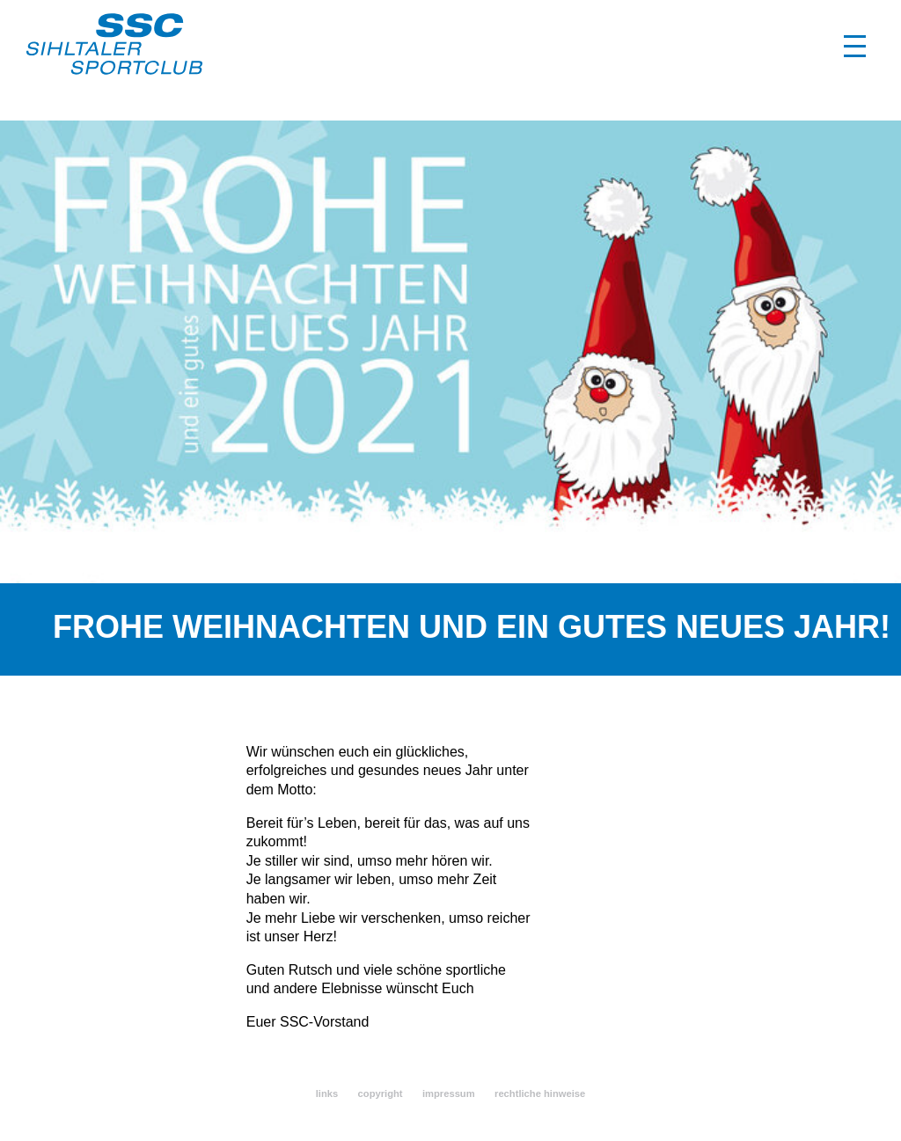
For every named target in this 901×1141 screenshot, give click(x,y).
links (327, 1093)
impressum (448, 1093)
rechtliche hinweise (539, 1093)
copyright (380, 1093)
